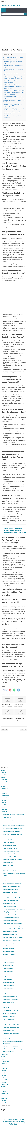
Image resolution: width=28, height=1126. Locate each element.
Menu (3, 10)
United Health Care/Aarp (9, 1005)
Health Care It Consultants (9, 906)
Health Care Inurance (8, 971)
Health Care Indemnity (8, 880)
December (5, 788)
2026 (3, 770)
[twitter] (6, 690)
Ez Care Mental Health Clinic (10, 934)
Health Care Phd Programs (9, 878)
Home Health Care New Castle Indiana (12, 957)
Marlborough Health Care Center (11, 917)
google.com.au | (7, 1121)
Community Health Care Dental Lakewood (13, 937)
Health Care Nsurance (8, 965)
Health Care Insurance (8, 985)
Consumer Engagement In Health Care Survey (14, 825)
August (4, 797)
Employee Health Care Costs (10, 920)
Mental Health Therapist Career (10, 856)
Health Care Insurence (8, 976)
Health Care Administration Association (12, 923)
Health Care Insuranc (8, 988)
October (4, 793)
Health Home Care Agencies (9, 1013)
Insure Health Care (7, 945)
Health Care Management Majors (11, 851)
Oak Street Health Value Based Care (11, 837)
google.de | (22, 1121)
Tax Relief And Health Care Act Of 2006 (12, 895)
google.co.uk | (14, 1119)
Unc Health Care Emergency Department (12, 943)
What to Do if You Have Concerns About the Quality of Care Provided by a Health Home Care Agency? (14, 92)
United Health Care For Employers (11, 889)
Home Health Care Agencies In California (12, 859)
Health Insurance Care (8, 962)
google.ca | (21, 1119)
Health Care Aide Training (9, 1030)
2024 (3, 1056)
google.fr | (6, 1123)
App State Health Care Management (11, 886)
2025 (3, 786)
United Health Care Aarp (9, 1007)
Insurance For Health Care (9, 954)
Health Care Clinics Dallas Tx (10, 996)
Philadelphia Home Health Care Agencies (13, 926)
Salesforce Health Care (8, 1051)
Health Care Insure (7, 979)
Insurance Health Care (8, 951)
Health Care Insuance (8, 993)
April (3, 777)
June (3, 772)
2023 (3, 1086)
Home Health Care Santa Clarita (10, 900)
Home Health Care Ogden (9, 842)
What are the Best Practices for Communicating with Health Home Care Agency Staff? (14, 86)
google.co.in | (15, 1121)
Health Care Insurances (8, 982)
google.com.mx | (14, 1124)
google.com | (7, 1119)
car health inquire (10, 6)
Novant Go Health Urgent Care (10, 914)
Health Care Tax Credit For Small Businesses (13, 814)
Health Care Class (7, 823)
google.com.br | (20, 1123)
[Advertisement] (14, 32)
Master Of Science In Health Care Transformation (15, 897)
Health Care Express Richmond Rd (11, 1027)
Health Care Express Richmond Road (11, 1024)
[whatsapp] (14, 690)
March (4, 779)
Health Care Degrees (8, 862)
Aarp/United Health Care (9, 1016)
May (3, 774)
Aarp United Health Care (9, 1019)
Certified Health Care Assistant (10, 1038)
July (3, 800)
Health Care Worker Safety (9, 845)
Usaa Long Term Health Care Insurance (12, 828)
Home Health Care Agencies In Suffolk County (15, 532)
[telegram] (18, 690)
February (4, 781)
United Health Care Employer (10, 892)
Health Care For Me (7, 1022)
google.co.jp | (12, 1123)
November (5, 791)
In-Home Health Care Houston (10, 931)
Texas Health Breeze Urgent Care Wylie (12, 834)
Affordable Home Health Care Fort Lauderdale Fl (14, 909)
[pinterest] (10, 690)
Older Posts (23, 729)
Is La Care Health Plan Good (9, 839)
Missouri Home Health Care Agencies (13, 528)
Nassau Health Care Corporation (10, 1010)
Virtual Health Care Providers (10, 868)
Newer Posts (4, 729)
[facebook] (3, 690)
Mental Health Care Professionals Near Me (13, 928)
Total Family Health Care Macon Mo (11, 1046)
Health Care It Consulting (9, 903)
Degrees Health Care (8, 865)
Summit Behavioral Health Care (10, 854)
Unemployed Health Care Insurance (11, 940)
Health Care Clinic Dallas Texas (10, 999)
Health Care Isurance (8, 968)
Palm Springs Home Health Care (10, 912)
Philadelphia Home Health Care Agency (12, 1049)
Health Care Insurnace (8, 974)
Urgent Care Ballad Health (9, 1002)
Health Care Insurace (8, 991)
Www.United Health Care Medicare (11, 1033)
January (4, 784)
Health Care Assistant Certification (11, 1036)
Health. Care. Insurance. (9, 959)
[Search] (12, 14)
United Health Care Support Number (11, 831)
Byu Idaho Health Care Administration (12, 883)
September (5, 795)
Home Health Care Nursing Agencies (12, 530)
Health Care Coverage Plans (9, 820)
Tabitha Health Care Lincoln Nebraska (12, 870)
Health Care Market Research (10, 848)
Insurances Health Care (8, 948)
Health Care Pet (7, 817)
